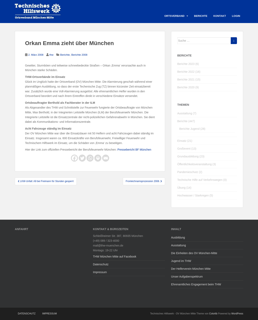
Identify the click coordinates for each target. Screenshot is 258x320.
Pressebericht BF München (134, 149)
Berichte (200, 15)
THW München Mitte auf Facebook (114, 256)
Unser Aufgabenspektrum (187, 276)
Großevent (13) (186, 148)
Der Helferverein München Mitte (191, 268)
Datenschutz (101, 264)
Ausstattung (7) (186, 113)
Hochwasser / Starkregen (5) (195, 195)
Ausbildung (178, 237)
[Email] (105, 158)
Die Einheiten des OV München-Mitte (194, 253)
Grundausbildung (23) (190, 156)
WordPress (237, 313)
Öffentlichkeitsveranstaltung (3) (196, 164)
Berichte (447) (186, 121)
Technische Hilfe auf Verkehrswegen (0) (202, 179)
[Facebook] (74, 158)
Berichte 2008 (79, 54)
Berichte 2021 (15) (188, 79)
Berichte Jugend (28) (192, 128)
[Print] (97, 158)
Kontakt (219, 15)
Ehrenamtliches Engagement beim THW (196, 284)
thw (51, 54)
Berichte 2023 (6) (188, 63)
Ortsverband (174, 15)
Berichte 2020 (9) (188, 87)
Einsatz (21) (184, 140)
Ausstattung (178, 245)
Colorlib (213, 313)
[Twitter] (82, 158)
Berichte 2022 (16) (188, 71)
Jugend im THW (181, 261)
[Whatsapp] (90, 158)
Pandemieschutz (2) (189, 172)
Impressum (100, 272)
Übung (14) (184, 187)
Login (236, 15)
